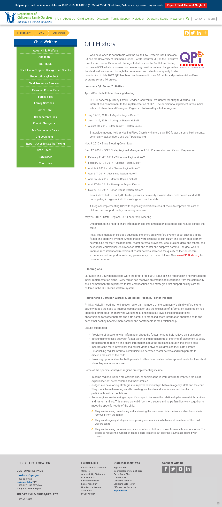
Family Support (120, 18)
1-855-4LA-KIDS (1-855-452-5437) (88, 5)
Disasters (103, 18)
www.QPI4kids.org (188, 255)
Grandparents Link (45, 117)
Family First (45, 96)
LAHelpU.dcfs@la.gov (28, 475)
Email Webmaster (90, 480)
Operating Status (157, 18)
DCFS (41, 33)
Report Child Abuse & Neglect (186, 5)
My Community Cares (45, 130)
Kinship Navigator (44, 123)
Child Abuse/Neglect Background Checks (45, 70)
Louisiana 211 (120, 477)
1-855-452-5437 (24, 499)
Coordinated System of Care (128, 471)
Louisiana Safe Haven (124, 484)
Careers (85, 471)
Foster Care (44, 110)
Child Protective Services (44, 83)
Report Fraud (120, 490)
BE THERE (45, 63)
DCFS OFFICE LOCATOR (33, 463)
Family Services (44, 103)
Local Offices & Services (93, 467)
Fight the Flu (120, 467)
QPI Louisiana (44, 136)
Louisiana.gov (23, 33)
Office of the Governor (125, 487)
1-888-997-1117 (24, 485)
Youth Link (45, 163)
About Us (69, 18)
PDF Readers (88, 477)
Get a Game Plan (122, 474)
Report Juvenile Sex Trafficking (45, 143)
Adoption (44, 56)
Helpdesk (138, 18)
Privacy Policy (88, 494)
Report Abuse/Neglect (44, 76)
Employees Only (89, 484)
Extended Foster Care (45, 90)
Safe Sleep (45, 157)
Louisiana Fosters (123, 480)
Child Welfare (85, 18)
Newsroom (177, 18)
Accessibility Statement (93, 474)
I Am (58, 18)
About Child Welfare (45, 50)
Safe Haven (44, 150)
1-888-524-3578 (24, 478)
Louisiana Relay (24, 482)
